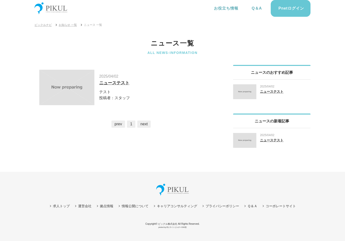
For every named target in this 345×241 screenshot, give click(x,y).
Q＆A (256, 8)
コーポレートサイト (281, 206)
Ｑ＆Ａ (252, 206)
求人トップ (61, 206)
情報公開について (135, 206)
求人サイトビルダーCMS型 (176, 227)
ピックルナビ (43, 25)
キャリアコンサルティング (177, 206)
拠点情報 (106, 206)
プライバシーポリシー (222, 206)
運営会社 (85, 206)
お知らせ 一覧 (68, 25)
